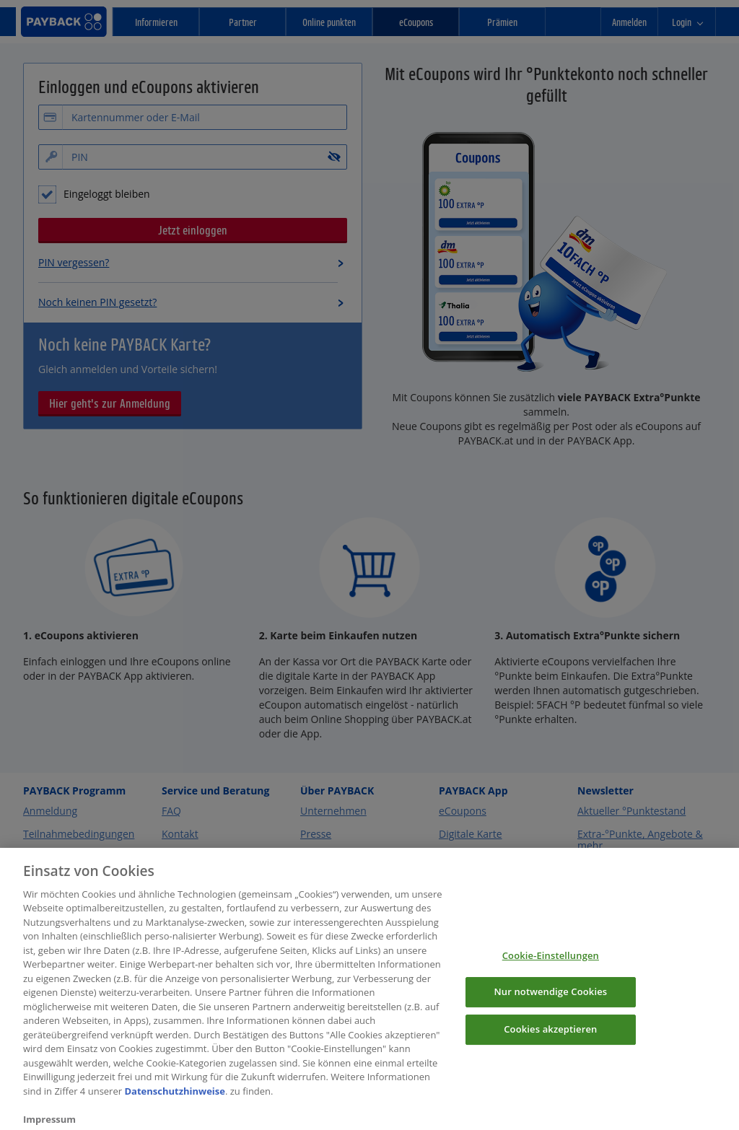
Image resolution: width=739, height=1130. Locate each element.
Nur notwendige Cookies (550, 1003)
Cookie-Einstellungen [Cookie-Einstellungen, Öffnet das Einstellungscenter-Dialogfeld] (550, 966)
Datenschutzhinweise (174, 1102)
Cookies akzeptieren (550, 1039)
